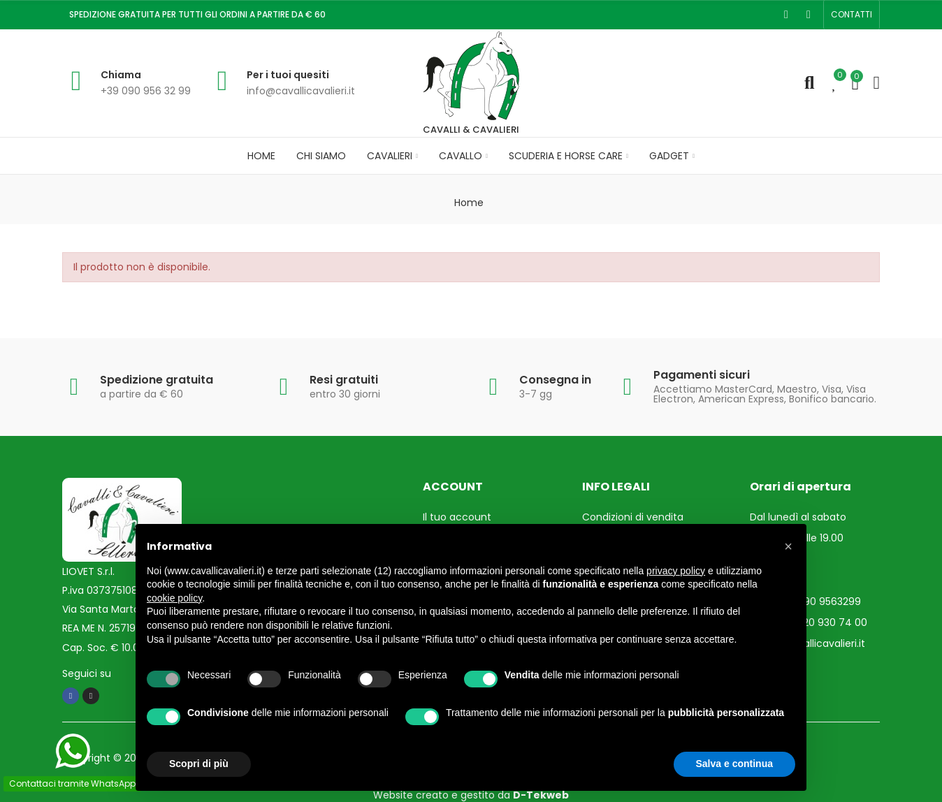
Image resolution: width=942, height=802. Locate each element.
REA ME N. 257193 (101, 628)
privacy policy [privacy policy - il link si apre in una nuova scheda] (675, 570)
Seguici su (86, 673)
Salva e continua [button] (734, 763)
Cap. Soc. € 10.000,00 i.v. (121, 647)
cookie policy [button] (174, 598)
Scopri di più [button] (199, 763)
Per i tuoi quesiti (288, 75)
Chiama (121, 75)
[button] (851, 14)
